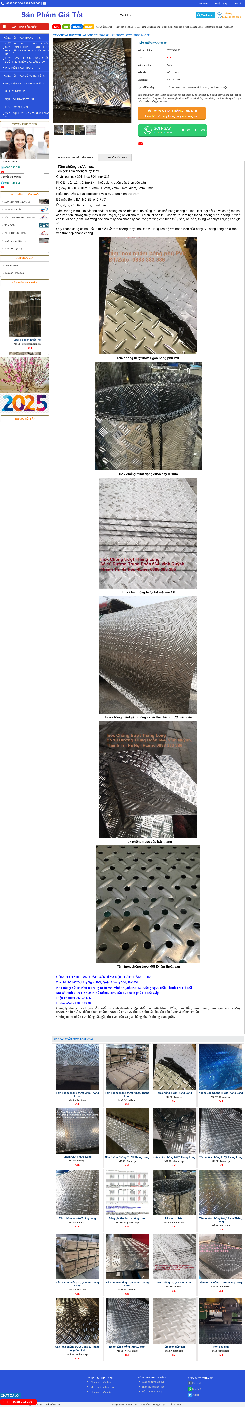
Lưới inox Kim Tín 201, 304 (18, 201)
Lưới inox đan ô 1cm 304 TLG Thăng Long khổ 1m (142, 27)
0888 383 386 (14, 3)
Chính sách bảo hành (101, 1382)
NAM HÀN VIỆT (12, 209)
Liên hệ (237, 3)
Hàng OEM (9, 225)
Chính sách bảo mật (101, 1392)
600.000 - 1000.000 (14, 273)
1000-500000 (11, 265)
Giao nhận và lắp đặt (153, 1381)
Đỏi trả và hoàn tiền (152, 1391)
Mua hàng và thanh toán (103, 1386)
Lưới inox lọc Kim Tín (15, 241)
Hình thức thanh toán (153, 1386)
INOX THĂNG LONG (15, 233)
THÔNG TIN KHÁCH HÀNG (151, 1377)
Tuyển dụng (221, 3)
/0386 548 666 (31, 3)
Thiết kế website (52, 1404)
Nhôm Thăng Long (13, 248)
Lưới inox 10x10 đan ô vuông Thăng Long (189, 27)
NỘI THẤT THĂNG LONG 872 (19, 217)
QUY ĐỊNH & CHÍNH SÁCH (100, 1378)
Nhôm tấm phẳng (221, 27)
